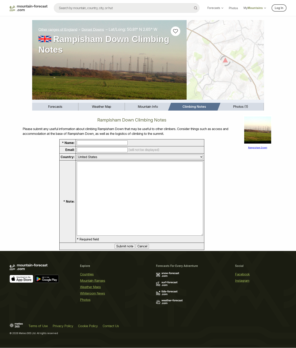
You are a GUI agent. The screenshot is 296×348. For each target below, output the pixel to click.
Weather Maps (90, 287)
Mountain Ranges (92, 281)
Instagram (242, 281)
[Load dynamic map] (225, 61)
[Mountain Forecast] (28, 8)
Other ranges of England (58, 29)
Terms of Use (38, 326)
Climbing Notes (194, 107)
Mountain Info (148, 107)
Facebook (242, 274)
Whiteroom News (92, 293)
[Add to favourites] (175, 31)
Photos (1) (240, 107)
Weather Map (101, 107)
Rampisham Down (257, 147)
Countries (87, 274)
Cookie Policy (88, 326)
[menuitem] (55, 107)
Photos (233, 8)
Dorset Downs (93, 29)
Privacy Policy (63, 326)
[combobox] (127, 8)
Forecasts (215, 8)
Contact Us (111, 326)
